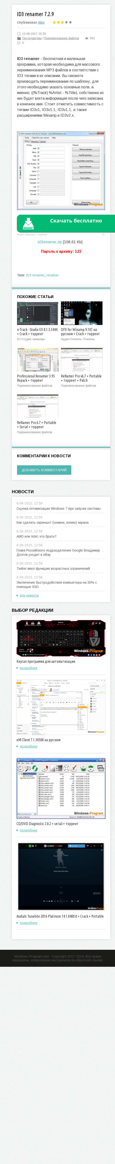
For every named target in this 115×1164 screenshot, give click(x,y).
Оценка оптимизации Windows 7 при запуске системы (59, 508)
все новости (29, 595)
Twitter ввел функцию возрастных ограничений (53, 568)
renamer (52, 275)
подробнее (28, 668)
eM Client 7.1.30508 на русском (38, 740)
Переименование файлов (61, 38)
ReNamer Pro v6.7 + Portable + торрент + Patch (81, 378)
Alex (41, 22)
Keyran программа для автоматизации (46, 661)
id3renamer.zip (50, 242)
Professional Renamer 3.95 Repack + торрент (36, 378)
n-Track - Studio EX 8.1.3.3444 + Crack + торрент (37, 331)
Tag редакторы (32, 38)
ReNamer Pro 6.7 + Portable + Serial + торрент (36, 424)
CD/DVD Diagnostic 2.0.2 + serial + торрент (47, 824)
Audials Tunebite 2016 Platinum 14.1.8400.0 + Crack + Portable (60, 916)
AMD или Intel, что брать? (36, 536)
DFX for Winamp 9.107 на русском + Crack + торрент (80, 331)
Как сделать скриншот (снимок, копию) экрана (53, 522)
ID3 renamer (35, 275)
